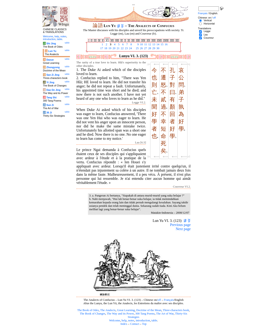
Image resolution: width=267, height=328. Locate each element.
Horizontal (209, 23)
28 (149, 48)
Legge (207, 31)
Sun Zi (50, 105)
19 (109, 48)
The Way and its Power (120, 313)
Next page (183, 229)
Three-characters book (176, 310)
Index (123, 323)
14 (157, 44)
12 (149, 44)
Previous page (180, 225)
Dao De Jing (53, 90)
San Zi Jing (52, 74)
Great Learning (126, 310)
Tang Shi (51, 97)
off (159, 299)
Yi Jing (50, 82)
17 (101, 48)
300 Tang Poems (145, 313)
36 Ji (49, 112)
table (154, 320)
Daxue (50, 59)
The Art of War (165, 313)
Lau (206, 34)
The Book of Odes (88, 310)
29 (153, 48)
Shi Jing (51, 43)
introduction (143, 320)
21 (118, 48)
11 (145, 44)
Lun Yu (52, 51)
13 (153, 44)
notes (131, 320)
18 (105, 48)
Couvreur (209, 37)
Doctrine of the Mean (148, 310)
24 (130, 48)
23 (126, 48)
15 (161, 44)
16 (166, 44)
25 (137, 48)
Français (169, 299)
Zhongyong (53, 67)
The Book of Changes (92, 313)
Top (144, 323)
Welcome (114, 320)
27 (145, 48)
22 (122, 48)
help (124, 320)
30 (157, 48)
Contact (134, 323)
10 (141, 44)
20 (113, 48)
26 (141, 48)
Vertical (208, 20)
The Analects (107, 310)
